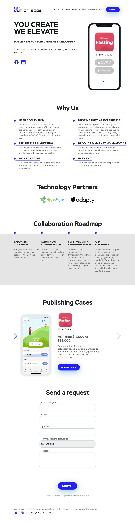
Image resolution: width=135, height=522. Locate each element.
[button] (16, 336)
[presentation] (55, 475)
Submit (112, 9)
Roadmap (66, 9)
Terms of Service (49, 513)
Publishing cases (95, 9)
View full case (68, 367)
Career (82, 9)
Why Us (56, 9)
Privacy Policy (36, 513)
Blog (74, 9)
